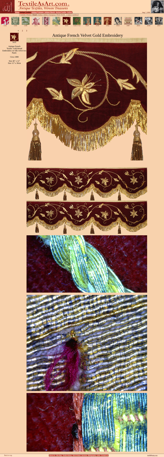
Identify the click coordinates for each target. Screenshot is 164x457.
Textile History (67, 455)
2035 (138, 25)
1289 (46, 25)
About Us (52, 455)
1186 (26, 25)
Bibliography (92, 455)
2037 (159, 25)
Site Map (59, 455)
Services (84, 455)
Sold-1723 (77, 25)
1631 (67, 25)
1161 (5, 25)
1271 (36, 25)
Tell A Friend (76, 455)
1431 (56, 25)
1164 (15, 25)
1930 (97, 25)
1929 (87, 25)
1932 (108, 25)
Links (98, 455)
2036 (149, 25)
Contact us (104, 455)
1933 (118, 25)
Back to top (8, 455)
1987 (128, 25)
